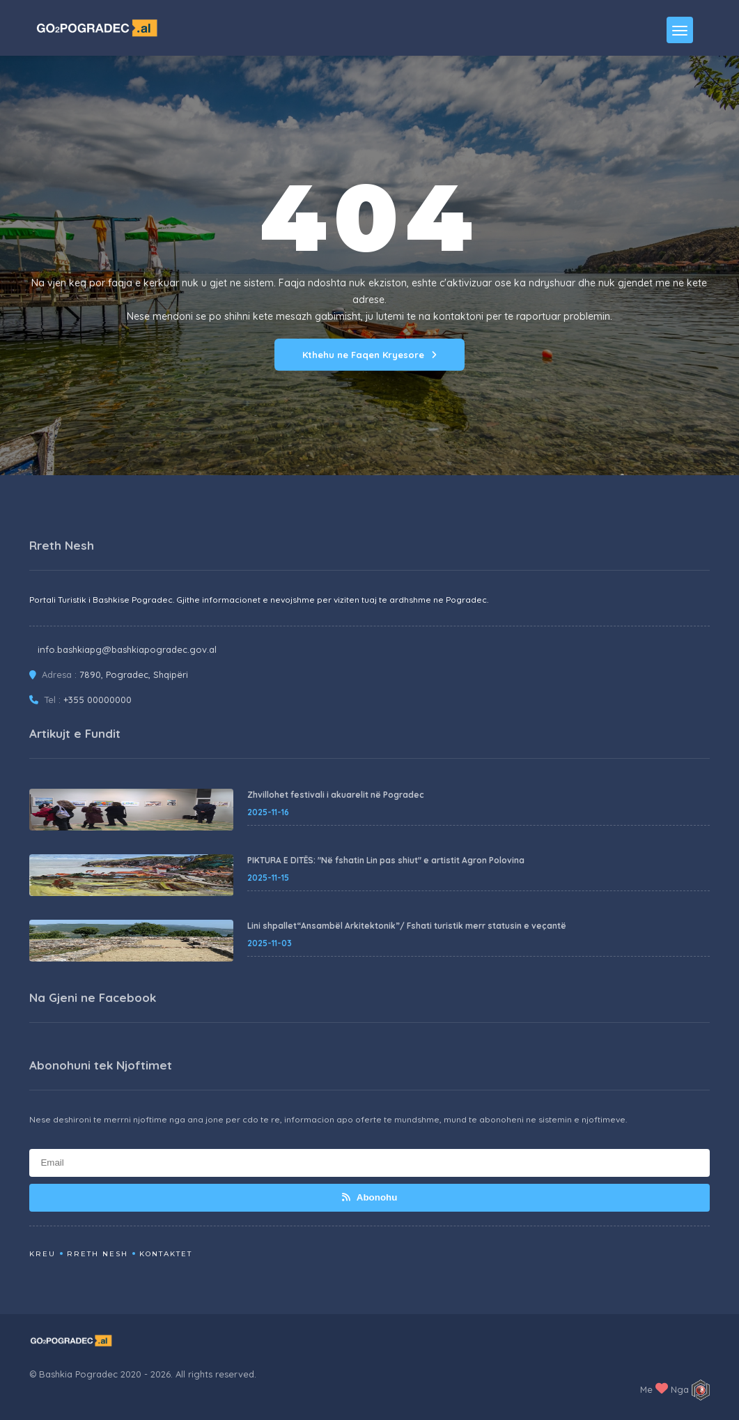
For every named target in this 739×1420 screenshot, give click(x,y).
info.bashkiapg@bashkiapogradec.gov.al (127, 649)
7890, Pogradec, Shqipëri (133, 674)
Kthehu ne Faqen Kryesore (369, 354)
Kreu (42, 1253)
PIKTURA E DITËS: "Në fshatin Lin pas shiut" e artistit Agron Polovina (385, 860)
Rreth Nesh (97, 1253)
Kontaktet (165, 1253)
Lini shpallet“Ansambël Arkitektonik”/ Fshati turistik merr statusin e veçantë (406, 925)
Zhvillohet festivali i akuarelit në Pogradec (335, 794)
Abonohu (370, 1197)
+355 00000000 (97, 699)
